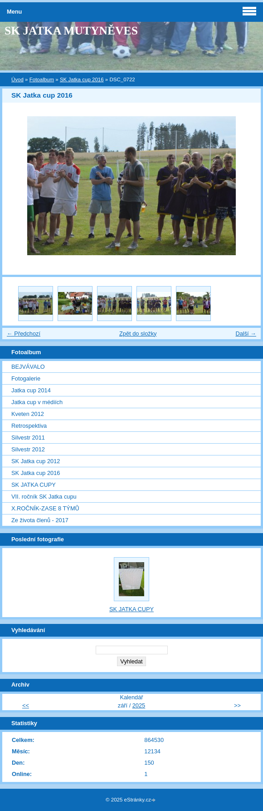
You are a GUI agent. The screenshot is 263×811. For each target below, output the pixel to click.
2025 (138, 705)
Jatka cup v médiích (37, 402)
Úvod (17, 79)
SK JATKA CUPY (33, 484)
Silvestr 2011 (28, 437)
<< (25, 705)
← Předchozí (23, 333)
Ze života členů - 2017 (39, 520)
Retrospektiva (29, 425)
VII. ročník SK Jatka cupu (44, 496)
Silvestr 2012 (28, 449)
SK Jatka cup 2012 (35, 461)
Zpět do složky (138, 333)
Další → (245, 333)
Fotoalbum (41, 79)
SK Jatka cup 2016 (82, 79)
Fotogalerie (25, 378)
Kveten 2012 (27, 413)
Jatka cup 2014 (31, 390)
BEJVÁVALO (28, 366)
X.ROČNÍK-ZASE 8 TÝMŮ (45, 508)
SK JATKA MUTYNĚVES (71, 30)
